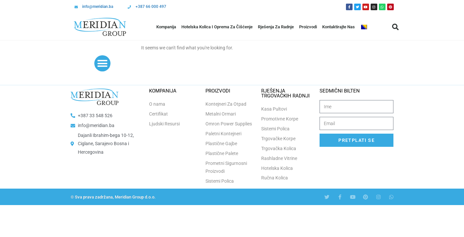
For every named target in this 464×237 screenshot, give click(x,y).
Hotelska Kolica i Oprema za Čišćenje (217, 26)
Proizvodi (308, 26)
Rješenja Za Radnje (276, 26)
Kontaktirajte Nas (338, 26)
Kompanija (166, 26)
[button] (395, 27)
